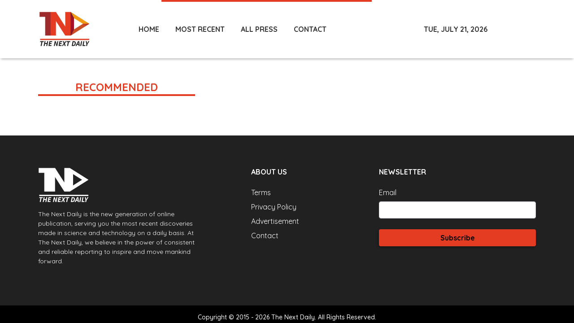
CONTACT (310, 29)
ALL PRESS (259, 29)
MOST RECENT (200, 29)
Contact (264, 235)
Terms (261, 192)
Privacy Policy (273, 206)
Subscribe (457, 237)
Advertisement (275, 221)
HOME (149, 29)
